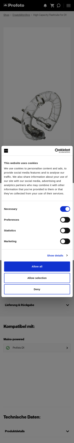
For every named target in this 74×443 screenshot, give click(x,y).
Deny (37, 289)
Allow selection (37, 277)
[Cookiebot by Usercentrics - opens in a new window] (55, 150)
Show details (55, 255)
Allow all (37, 266)
